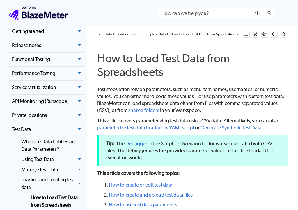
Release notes (48, 45)
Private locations (48, 115)
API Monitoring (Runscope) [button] (48, 101)
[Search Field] (216, 13)
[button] (257, 13)
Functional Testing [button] (48, 59)
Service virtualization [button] (48, 87)
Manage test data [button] (52, 169)
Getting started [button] (48, 31)
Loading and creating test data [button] (52, 183)
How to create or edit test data (141, 185)
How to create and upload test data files (151, 195)
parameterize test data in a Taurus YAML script (145, 128)
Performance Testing (48, 73)
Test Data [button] (48, 129)
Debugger (136, 143)
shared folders (143, 110)
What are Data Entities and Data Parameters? (49, 145)
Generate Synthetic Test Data (231, 128)
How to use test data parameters (143, 205)
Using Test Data (52, 159)
